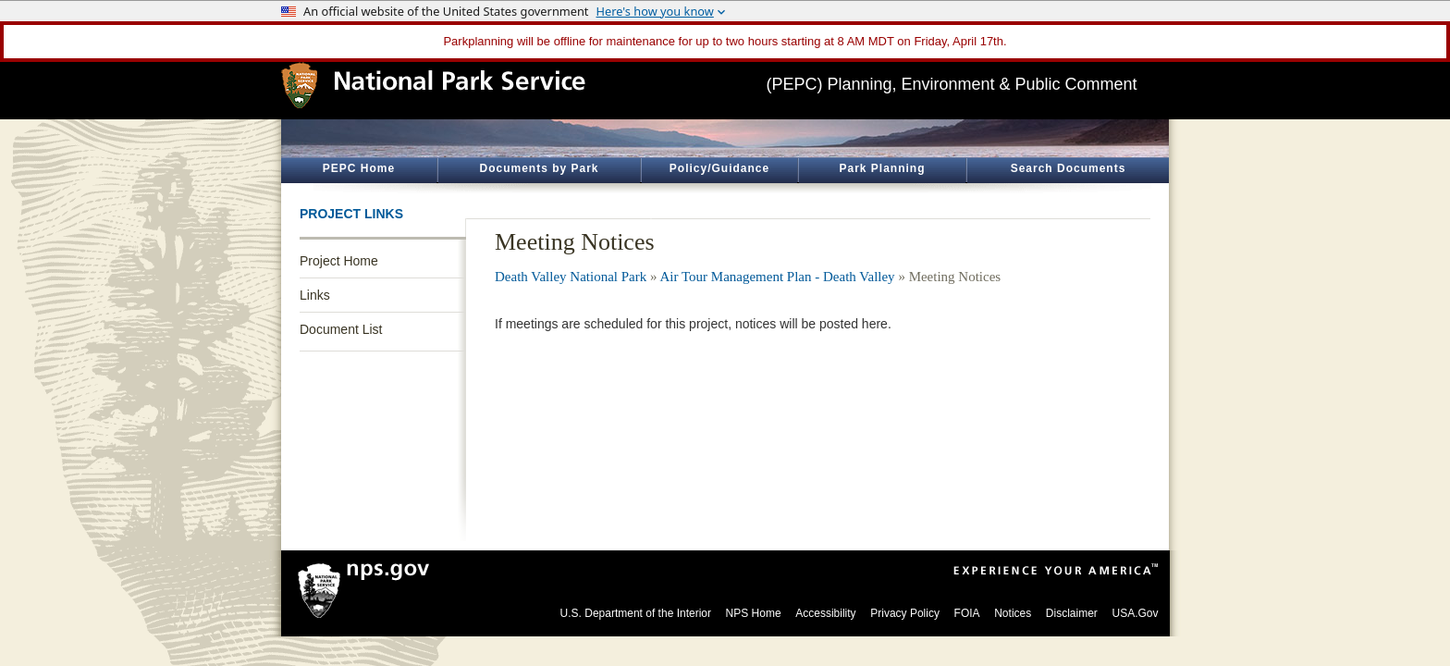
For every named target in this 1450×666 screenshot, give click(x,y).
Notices (1012, 613)
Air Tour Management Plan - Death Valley (776, 276)
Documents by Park (538, 168)
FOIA (967, 613)
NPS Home (753, 613)
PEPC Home (359, 168)
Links (315, 295)
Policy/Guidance (719, 168)
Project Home (339, 260)
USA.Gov (1135, 613)
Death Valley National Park (570, 276)
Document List (341, 329)
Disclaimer (1072, 613)
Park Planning (882, 168)
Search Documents (1068, 168)
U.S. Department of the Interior (635, 613)
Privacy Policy (905, 613)
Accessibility (825, 613)
